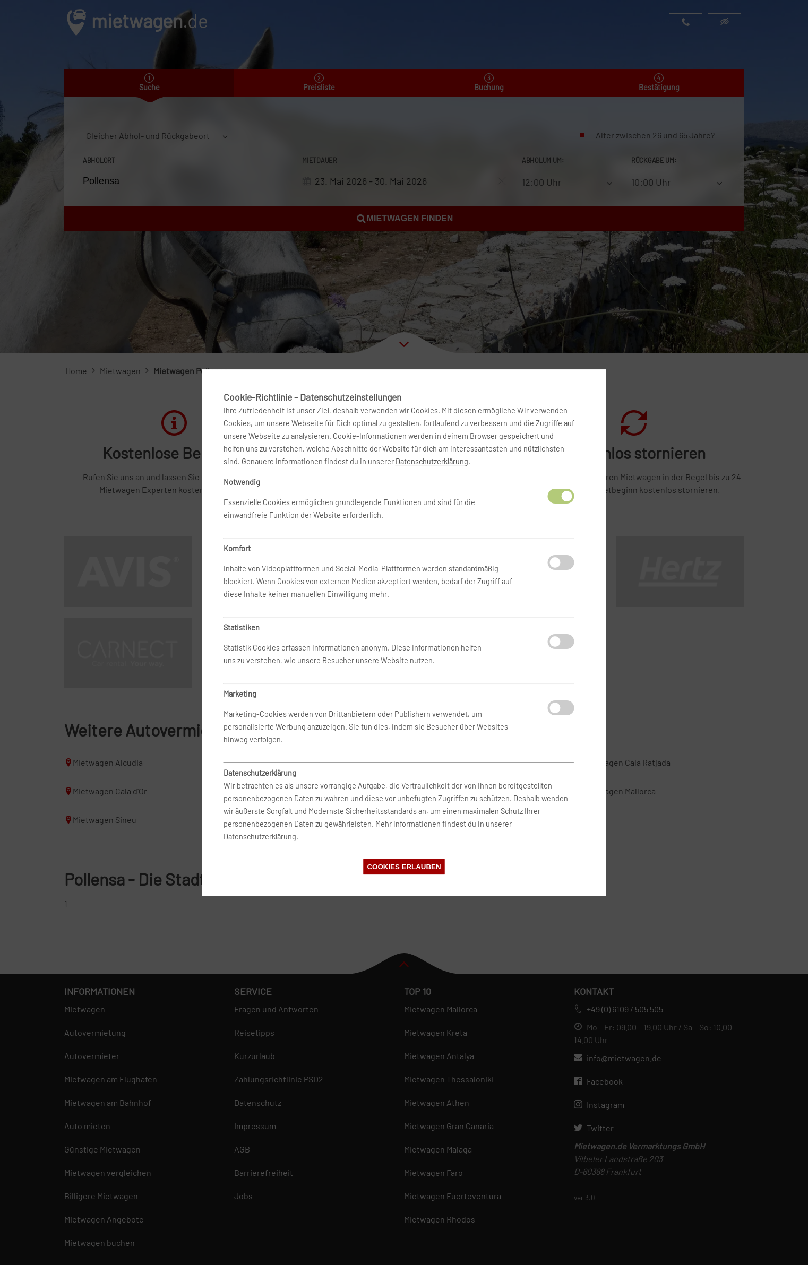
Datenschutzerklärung (432, 461)
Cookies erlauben (404, 867)
